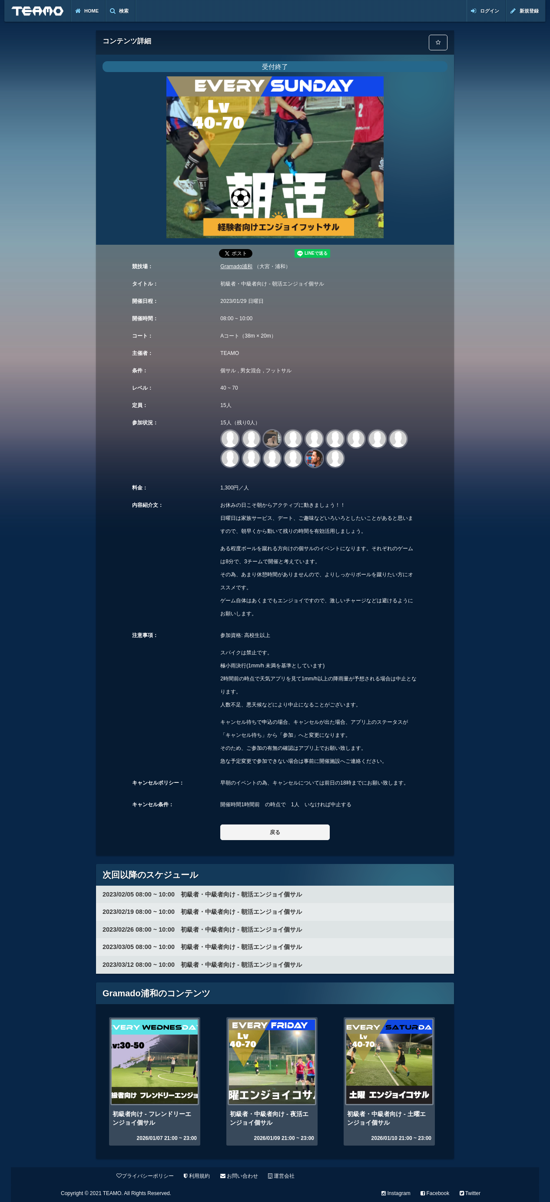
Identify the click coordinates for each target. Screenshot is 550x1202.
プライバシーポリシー (145, 1176)
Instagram (396, 1193)
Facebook (435, 1193)
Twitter (470, 1193)
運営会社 (281, 1176)
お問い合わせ (239, 1176)
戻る (275, 832)
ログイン (485, 11)
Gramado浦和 (236, 266)
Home (87, 11)
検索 (119, 11)
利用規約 (197, 1176)
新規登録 (524, 11)
